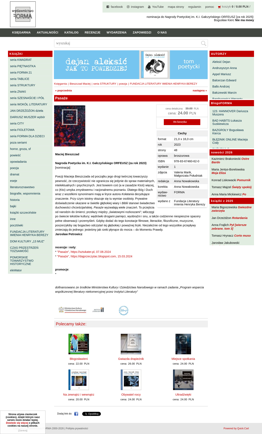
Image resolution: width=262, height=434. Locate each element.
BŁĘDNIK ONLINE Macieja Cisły (230, 141)
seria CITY (17, 123)
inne (13, 219)
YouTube (158, 6)
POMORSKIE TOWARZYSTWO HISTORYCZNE (21, 261)
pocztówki (16, 225)
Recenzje (92, 32)
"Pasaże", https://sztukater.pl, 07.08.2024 (84, 251)
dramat (14, 174)
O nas (162, 32)
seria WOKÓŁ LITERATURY (28, 104)
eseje (13, 180)
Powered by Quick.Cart (236, 428)
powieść (15, 155)
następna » (200, 90)
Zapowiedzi (142, 32)
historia (14, 199)
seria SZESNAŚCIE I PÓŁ (27, 98)
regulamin (194, 6)
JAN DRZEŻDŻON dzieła (26, 110)
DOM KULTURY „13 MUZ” (27, 241)
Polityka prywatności (77, 428)
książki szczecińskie (23, 212)
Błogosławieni (79, 358)
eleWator (16, 270)
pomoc (209, 6)
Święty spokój (242, 187)
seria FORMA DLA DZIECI (27, 136)
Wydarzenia (117, 32)
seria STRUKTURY (22, 85)
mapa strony (176, 6)
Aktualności (47, 32)
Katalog (71, 32)
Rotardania (239, 218)
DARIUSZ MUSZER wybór (27, 117)
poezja (14, 168)
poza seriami (18, 142)
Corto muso (242, 235)
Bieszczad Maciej (80, 83)
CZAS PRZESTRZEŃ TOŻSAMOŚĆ (24, 249)
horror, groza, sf (20, 149)
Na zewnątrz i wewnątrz (78, 394)
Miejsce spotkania (183, 358)
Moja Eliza (219, 173)
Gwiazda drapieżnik (131, 358)
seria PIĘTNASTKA (23, 66)
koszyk (226, 6)
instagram (137, 6)
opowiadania (18, 161)
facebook (117, 6)
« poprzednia (63, 90)
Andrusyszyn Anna (224, 68)
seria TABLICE (19, 79)
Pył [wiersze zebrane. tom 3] (229, 226)
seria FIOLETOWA (22, 129)
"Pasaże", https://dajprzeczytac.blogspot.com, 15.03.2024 (94, 256)
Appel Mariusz (221, 74)
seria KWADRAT (21, 59)
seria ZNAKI (18, 91)
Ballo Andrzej (221, 86)
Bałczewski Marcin (224, 92)
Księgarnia (21, 32)
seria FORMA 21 (21, 72)
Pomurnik (244, 180)
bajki (13, 206)
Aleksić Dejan (221, 61)
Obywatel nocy (131, 394)
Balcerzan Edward (224, 80)
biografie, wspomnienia (25, 193)
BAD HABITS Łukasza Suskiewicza (227, 122)
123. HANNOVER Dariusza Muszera (230, 112)
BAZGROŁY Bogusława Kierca (228, 131)
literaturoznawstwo (22, 187)
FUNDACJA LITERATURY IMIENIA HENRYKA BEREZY (29, 233)
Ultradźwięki (183, 394)
